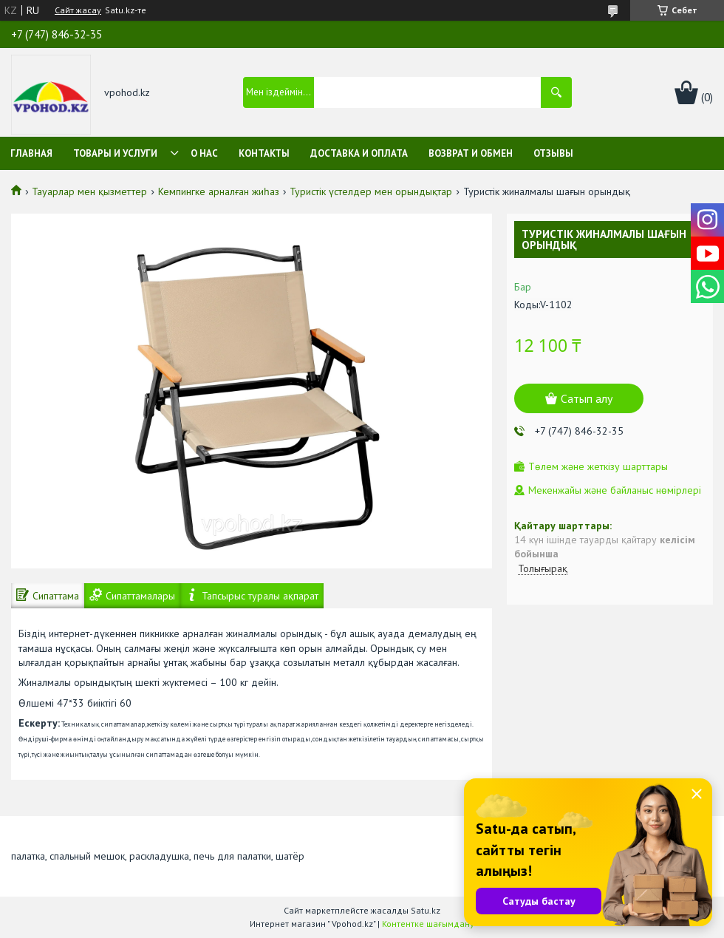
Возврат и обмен (470, 153)
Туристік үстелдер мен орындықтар (371, 191)
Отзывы (553, 153)
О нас (204, 153)
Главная (31, 153)
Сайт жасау (78, 10)
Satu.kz (425, 910)
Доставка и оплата (359, 153)
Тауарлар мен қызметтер (89, 191)
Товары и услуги (115, 153)
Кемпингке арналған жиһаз (218, 191)
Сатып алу (586, 398)
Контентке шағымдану (428, 923)
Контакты (264, 153)
